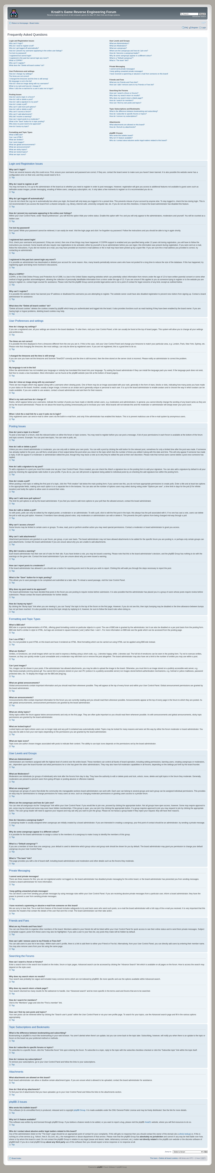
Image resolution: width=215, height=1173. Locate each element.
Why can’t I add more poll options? (22, 107)
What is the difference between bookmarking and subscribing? (133, 111)
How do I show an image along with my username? (29, 83)
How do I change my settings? (21, 74)
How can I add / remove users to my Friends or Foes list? (131, 85)
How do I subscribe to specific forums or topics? (128, 114)
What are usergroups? (118, 48)
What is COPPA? (15, 60)
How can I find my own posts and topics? (125, 103)
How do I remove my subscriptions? (123, 116)
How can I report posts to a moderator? (24, 119)
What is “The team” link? (118, 60)
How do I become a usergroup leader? (124, 53)
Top (13, 177)
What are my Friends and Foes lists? (123, 82)
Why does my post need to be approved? (25, 124)
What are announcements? (19, 147)
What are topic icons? (17, 154)
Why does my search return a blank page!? (126, 98)
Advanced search (199, 16)
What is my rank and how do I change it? (25, 86)
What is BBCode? (16, 135)
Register (195, 28)
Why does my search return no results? (124, 95)
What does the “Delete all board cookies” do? (26, 65)
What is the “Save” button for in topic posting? (27, 121)
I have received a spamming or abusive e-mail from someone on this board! (138, 74)
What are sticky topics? (18, 149)
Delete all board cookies (168, 1158)
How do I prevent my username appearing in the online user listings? (35, 51)
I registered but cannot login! (20, 56)
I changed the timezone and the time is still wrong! (28, 79)
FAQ (186, 28)
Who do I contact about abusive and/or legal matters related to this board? (138, 140)
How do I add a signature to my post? (23, 102)
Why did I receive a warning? (20, 116)
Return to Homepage (20, 23)
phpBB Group (79, 1110)
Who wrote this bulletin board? (121, 135)
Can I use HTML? (16, 137)
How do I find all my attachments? (122, 127)
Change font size (203, 22)
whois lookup (184, 1134)
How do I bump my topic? (19, 126)
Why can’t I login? (16, 43)
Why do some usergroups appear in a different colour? (130, 56)
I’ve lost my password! (17, 53)
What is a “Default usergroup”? (121, 58)
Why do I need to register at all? (21, 46)
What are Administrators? (119, 43)
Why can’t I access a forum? (20, 112)
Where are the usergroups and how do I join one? (128, 51)
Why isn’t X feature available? (121, 138)
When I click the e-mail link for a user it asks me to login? (31, 88)
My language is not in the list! (20, 81)
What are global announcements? (22, 144)
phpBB (99, 1167)
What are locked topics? (18, 152)
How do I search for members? (121, 100)
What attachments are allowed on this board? (127, 125)
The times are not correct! (19, 76)
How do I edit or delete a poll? (20, 109)
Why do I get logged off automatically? (24, 48)
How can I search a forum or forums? (123, 93)
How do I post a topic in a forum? (22, 97)
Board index (34, 23)
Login (204, 28)
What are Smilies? (16, 140)
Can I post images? (16, 142)
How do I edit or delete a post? (21, 99)
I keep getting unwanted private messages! (126, 71)
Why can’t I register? (17, 63)
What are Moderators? (118, 46)
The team (153, 1158)
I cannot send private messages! (122, 69)
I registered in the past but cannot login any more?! (29, 58)
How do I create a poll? (18, 104)
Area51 (148, 1122)
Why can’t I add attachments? (20, 114)
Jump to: (168, 1151)
